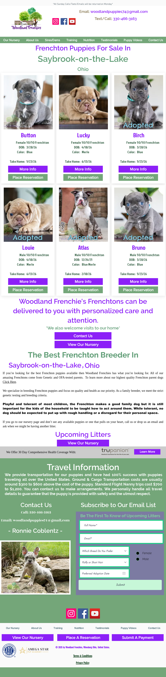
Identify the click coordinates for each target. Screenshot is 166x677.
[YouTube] (72, 21)
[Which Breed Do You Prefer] (104, 551)
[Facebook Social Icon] (64, 21)
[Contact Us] (83, 336)
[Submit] (120, 585)
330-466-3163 (125, 18)
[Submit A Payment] (138, 637)
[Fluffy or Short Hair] (104, 562)
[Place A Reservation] (83, 637)
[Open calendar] (124, 573)
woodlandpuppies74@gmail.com (119, 11)
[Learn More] (147, 452)
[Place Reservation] (28, 177)
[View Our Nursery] (83, 344)
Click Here (9, 382)
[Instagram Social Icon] (55, 21)
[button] (28, 169)
